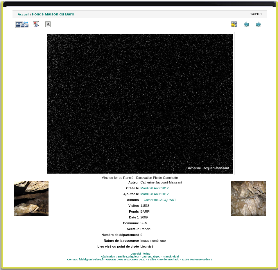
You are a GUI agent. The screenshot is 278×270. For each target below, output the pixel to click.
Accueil (23, 14)
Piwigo (146, 253)
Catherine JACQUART (160, 200)
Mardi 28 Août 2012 (154, 188)
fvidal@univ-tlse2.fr (91, 259)
